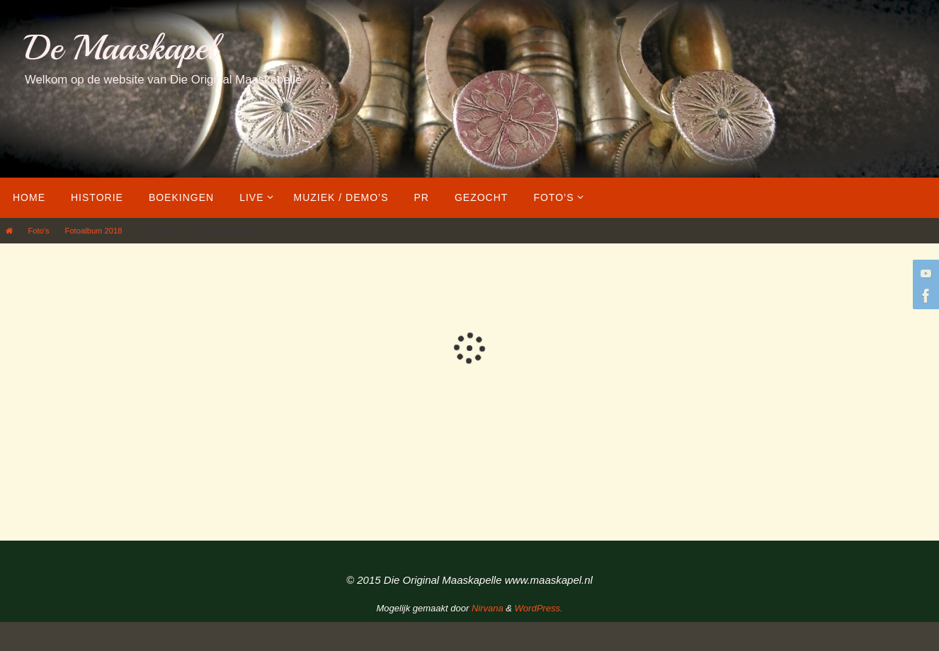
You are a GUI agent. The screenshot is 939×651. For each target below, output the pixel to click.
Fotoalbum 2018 (94, 230)
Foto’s (38, 230)
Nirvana (487, 608)
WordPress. (539, 608)
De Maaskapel (121, 47)
